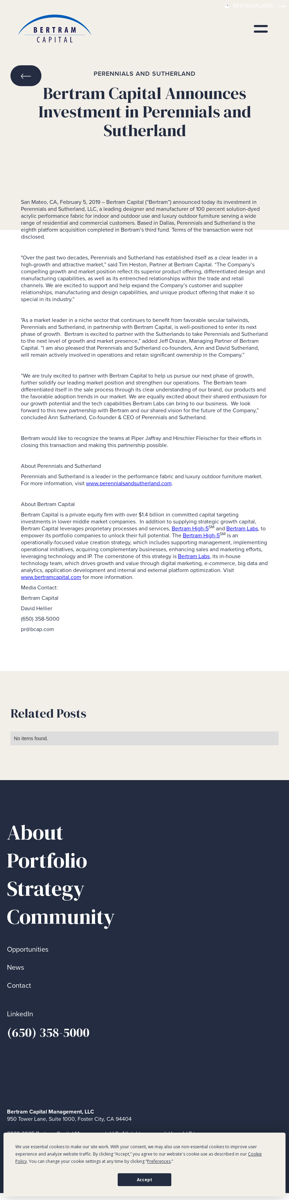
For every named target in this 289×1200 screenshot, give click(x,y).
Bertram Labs (242, 528)
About (35, 832)
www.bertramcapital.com (51, 577)
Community (61, 917)
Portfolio (47, 860)
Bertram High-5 (190, 528)
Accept (144, 1180)
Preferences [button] (159, 1161)
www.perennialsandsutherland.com (129, 483)
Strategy (46, 889)
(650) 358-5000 (48, 1032)
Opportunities (27, 949)
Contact (19, 985)
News (15, 967)
